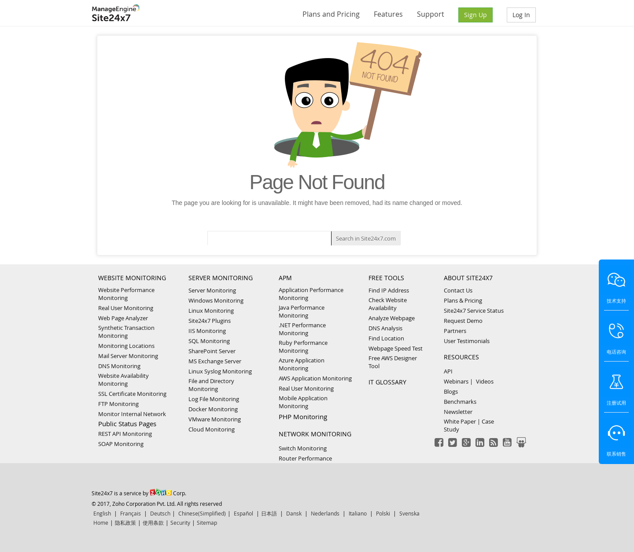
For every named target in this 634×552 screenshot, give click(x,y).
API (448, 371)
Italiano (358, 513)
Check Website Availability (388, 304)
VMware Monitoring (214, 419)
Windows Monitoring (215, 300)
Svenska (409, 513)
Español (243, 513)
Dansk (294, 513)
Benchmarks (460, 402)
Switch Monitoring (303, 448)
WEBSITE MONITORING (132, 278)
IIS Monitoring (207, 331)
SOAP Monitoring (121, 444)
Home (100, 522)
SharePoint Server (212, 351)
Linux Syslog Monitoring (220, 371)
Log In (521, 15)
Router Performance (305, 458)
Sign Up (475, 15)
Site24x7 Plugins (209, 321)
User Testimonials (467, 341)
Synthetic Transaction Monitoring (126, 332)
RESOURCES (461, 357)
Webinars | (458, 381)
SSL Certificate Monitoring (132, 394)
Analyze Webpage (392, 318)
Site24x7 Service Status (474, 310)
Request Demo (463, 321)
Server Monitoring (212, 290)
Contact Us (458, 290)
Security (180, 522)
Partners (455, 331)
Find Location (386, 338)
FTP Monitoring (118, 404)
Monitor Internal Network (132, 414)
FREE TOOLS (386, 278)
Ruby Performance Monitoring (303, 347)
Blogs (451, 391)
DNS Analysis (385, 328)
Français (130, 513)
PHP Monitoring (303, 416)
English (102, 513)
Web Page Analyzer (123, 318)
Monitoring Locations (126, 346)
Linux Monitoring (211, 310)
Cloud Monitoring (211, 429)
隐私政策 (125, 522)
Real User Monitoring (125, 308)
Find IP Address (389, 290)
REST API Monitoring (125, 434)
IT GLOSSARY (387, 382)
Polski (383, 513)
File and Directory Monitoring (211, 385)
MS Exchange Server (214, 361)
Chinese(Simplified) (202, 513)
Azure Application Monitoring (301, 364)
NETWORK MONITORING (315, 434)
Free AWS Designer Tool (393, 362)
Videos (485, 381)
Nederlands (325, 513)
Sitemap (207, 522)
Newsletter (458, 412)
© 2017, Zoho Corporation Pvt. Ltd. (134, 503)
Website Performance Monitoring (126, 294)
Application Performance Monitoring (311, 294)
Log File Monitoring (213, 399)
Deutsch (160, 513)
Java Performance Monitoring (301, 311)
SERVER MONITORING (220, 278)
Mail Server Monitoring (128, 356)
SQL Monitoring (209, 341)
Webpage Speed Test (396, 348)
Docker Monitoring (213, 409)
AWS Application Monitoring (315, 378)
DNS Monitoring (119, 366)
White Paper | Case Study (469, 425)
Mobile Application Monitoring (303, 402)
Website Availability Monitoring (123, 379)
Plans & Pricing (463, 300)
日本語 (269, 513)
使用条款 (153, 522)
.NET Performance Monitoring (302, 329)
